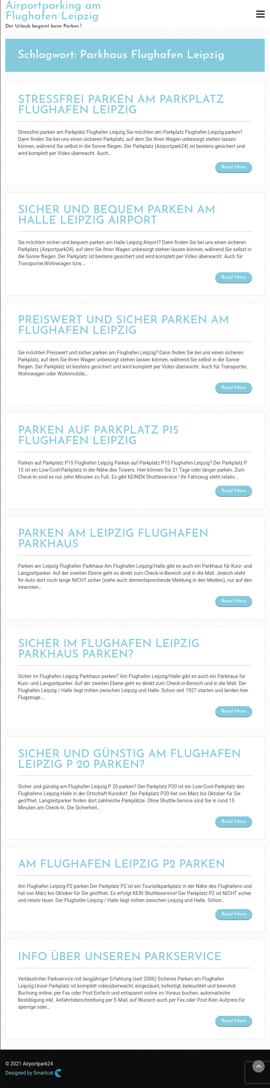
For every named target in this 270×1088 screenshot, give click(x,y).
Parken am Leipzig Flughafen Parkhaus (113, 539)
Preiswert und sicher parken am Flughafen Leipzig (123, 326)
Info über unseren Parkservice (119, 957)
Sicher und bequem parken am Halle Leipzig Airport (116, 215)
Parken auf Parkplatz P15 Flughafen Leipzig (98, 436)
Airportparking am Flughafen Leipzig (53, 11)
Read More (233, 167)
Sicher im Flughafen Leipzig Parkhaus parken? (109, 649)
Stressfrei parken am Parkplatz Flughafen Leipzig (121, 105)
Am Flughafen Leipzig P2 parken (121, 864)
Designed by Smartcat (33, 1073)
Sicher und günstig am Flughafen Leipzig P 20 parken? (129, 760)
